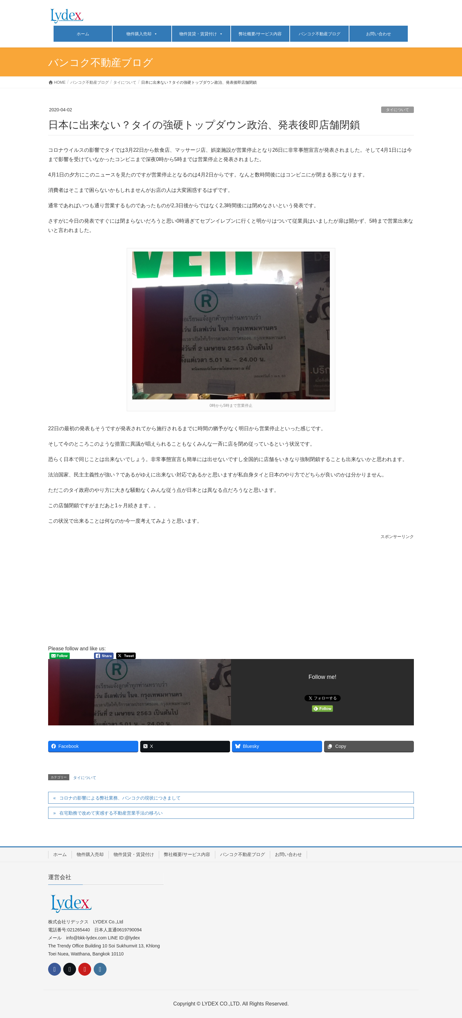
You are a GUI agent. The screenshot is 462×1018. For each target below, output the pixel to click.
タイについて (397, 109)
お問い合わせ (378, 33)
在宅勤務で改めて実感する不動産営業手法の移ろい (111, 813)
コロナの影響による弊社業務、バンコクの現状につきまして (120, 797)
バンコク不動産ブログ (319, 33)
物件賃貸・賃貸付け (201, 34)
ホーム (83, 33)
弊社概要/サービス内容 (260, 33)
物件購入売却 (142, 34)
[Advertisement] (231, 592)
